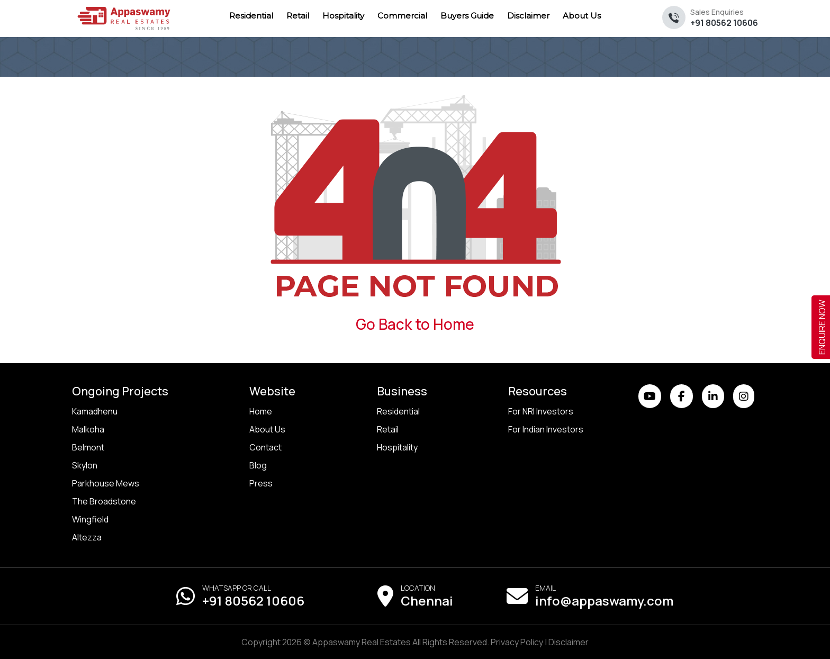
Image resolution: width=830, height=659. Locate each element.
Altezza (87, 537)
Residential (398, 411)
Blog (258, 465)
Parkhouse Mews (105, 483)
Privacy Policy (517, 642)
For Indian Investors (545, 429)
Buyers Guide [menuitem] (467, 16)
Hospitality (397, 447)
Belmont (88, 447)
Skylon (84, 465)
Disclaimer (568, 642)
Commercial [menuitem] (402, 16)
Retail (388, 429)
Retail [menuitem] (297, 16)
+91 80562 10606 (724, 18)
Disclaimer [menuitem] (528, 16)
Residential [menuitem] (251, 16)
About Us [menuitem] (582, 16)
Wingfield (90, 519)
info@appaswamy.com (604, 600)
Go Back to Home (415, 324)
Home (260, 411)
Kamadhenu (95, 411)
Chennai (427, 600)
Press (261, 483)
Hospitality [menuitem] (343, 16)
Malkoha (88, 429)
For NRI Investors (540, 411)
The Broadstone (104, 501)
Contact (265, 447)
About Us (267, 429)
